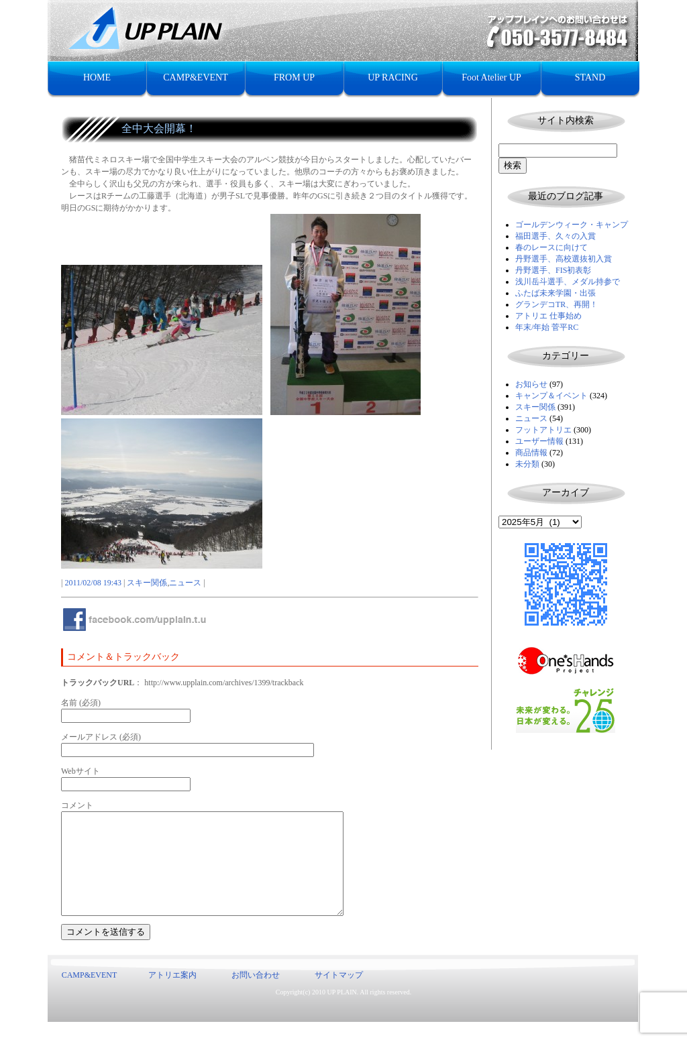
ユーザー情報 (539, 441)
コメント (77, 805)
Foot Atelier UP (491, 77)
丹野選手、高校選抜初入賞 (563, 259)
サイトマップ (339, 995)
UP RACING (393, 77)
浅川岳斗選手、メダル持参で (567, 281)
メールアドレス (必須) (101, 737)
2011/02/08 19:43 (92, 582)
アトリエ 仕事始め (548, 316)
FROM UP (294, 77)
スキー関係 (535, 407)
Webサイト (80, 771)
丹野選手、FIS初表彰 (553, 270)
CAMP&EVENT (195, 77)
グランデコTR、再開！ (556, 304)
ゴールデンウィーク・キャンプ (571, 224)
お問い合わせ (255, 995)
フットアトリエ (543, 430)
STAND (590, 77)
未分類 (527, 464)
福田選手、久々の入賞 (555, 236)
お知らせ (531, 384)
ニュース (531, 418)
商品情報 (531, 452)
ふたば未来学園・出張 (555, 293)
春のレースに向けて (551, 247)
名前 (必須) (81, 702)
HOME (97, 77)
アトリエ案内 (172, 995)
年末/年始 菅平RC (546, 327)
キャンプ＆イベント (551, 395)
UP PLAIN (341, 1012)
